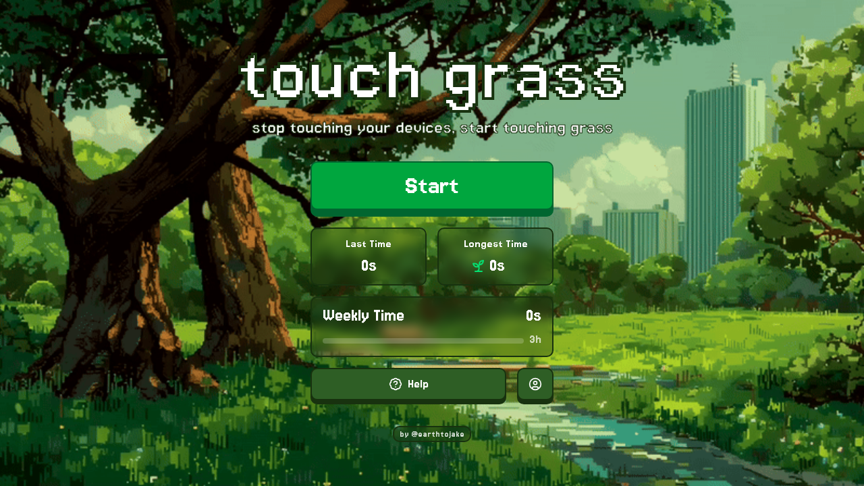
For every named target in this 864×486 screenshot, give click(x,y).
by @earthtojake (432, 434)
